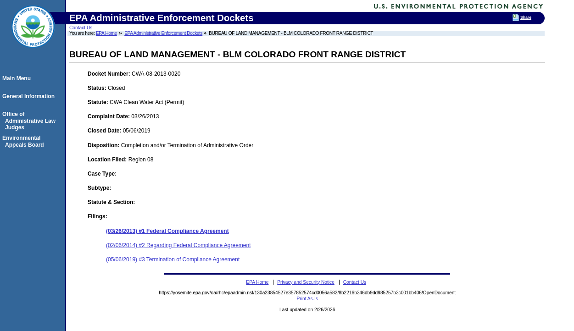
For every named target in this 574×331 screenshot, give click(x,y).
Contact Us (80, 27)
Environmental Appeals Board (24, 141)
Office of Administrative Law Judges (30, 121)
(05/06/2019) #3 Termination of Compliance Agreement (173, 259)
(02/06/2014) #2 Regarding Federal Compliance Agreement (178, 245)
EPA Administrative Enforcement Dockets (163, 33)
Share (525, 17)
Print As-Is (307, 298)
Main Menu (18, 78)
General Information (30, 96)
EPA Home (106, 33)
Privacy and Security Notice (305, 282)
